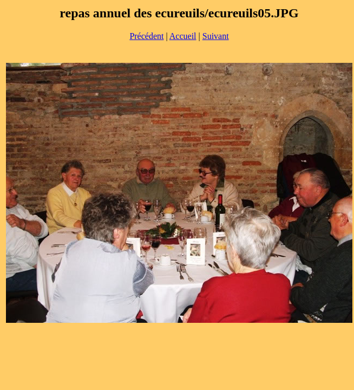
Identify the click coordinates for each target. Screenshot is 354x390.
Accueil (182, 36)
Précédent (146, 36)
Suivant (215, 36)
